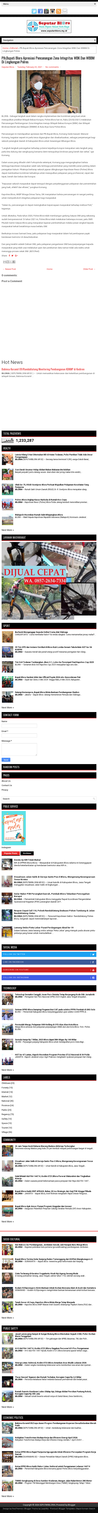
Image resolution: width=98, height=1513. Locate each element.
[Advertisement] (49, 405)
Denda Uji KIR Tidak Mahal (27, 860)
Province (6, 1105)
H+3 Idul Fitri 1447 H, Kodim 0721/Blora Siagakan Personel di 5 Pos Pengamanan (52, 1348)
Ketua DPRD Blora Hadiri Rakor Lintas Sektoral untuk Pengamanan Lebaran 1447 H (52, 1466)
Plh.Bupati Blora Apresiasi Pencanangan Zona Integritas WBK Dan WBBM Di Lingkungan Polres (48, 60)
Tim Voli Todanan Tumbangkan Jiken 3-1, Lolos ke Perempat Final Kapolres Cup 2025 (54, 662)
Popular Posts (10, 853)
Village (5, 1132)
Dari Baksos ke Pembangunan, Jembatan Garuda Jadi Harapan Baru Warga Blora (51, 1245)
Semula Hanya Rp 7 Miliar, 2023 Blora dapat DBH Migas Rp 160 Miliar (46, 1040)
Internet (5, 1092)
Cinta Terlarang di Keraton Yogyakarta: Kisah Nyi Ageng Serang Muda (46, 1273)
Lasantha (45, 1509)
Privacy (5, 790)
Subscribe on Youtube (49, 970)
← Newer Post (9, 269)
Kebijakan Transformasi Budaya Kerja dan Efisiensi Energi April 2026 (46, 1438)
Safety (5, 1119)
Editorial (14, 48)
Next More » (8, 530)
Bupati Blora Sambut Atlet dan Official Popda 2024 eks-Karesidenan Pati (47, 677)
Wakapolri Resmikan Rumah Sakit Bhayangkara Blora (39, 515)
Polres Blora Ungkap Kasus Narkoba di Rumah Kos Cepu (41, 500)
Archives (27, 853)
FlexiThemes (17, 1509)
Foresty (5, 1087)
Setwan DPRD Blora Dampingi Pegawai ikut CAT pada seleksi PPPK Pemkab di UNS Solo (55, 1010)
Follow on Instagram (49, 978)
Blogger (71, 1505)
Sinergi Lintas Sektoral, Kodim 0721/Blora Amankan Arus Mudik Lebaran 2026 (50, 1363)
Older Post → (89, 269)
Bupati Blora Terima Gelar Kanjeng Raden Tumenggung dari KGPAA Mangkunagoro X (54, 1259)
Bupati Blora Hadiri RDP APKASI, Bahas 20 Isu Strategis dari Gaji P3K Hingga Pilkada (53, 1191)
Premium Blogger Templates (62, 1509)
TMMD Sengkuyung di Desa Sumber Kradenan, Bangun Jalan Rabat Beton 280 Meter (53, 1481)
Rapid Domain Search (85, 1509)
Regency (6, 1114)
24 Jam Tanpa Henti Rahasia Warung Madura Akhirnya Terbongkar (45, 1146)
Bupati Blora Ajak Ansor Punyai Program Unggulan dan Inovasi (43, 1206)
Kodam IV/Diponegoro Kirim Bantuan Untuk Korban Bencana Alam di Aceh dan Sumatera (55, 1288)
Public (4, 1110)
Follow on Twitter (49, 954)
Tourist (5, 1128)
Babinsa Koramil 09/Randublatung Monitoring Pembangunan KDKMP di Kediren (43, 369)
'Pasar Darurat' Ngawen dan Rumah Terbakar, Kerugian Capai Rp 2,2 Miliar (48, 1377)
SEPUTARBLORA (47, 1505)
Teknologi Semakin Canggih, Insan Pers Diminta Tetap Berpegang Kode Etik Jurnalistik (55, 994)
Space (5, 1123)
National (5, 1101)
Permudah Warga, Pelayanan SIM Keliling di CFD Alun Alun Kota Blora (46, 1025)
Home (5, 48)
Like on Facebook (49, 962)
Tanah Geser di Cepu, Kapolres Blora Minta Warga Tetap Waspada (45, 1302)
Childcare (6, 1083)
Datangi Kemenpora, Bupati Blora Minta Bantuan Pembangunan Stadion (47, 692)
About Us (6, 781)
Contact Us (7, 785)
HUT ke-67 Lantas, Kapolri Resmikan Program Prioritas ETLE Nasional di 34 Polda (52, 1055)
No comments (52, 67)
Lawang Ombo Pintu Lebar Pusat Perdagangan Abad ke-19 (43, 927)
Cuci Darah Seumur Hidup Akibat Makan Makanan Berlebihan (42, 470)
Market (5, 1096)
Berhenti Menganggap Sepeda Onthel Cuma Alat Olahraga (41, 632)
